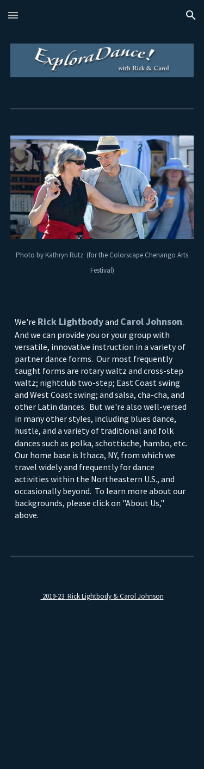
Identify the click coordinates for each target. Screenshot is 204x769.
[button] (13, 15)
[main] (102, 262)
